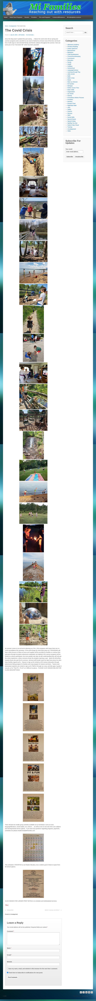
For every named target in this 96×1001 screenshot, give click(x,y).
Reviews (69, 101)
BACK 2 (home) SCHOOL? (52, 910)
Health (69, 64)
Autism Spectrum (72, 48)
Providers (34, 17)
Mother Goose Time (73, 88)
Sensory (69, 113)
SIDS (68, 115)
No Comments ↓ (30, 35)
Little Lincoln (71, 74)
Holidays (69, 66)
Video (69, 131)
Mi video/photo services (74, 17)
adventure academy (73, 44)
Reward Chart (71, 103)
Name (8, 950)
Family (69, 62)
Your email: (69, 149)
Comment (10, 931)
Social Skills (70, 117)
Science (69, 111)
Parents (27, 17)
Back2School (71, 50)
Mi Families (22, 35)
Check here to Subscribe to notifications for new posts (25, 975)
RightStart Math (71, 105)
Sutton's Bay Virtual (73, 125)
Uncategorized (12, 26)
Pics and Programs (44, 17)
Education (70, 60)
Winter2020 (10, 910)
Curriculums (70, 58)
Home (6, 17)
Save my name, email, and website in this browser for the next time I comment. (33, 971)
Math (68, 76)
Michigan (70, 86)
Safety (69, 109)
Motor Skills (70, 89)
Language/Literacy (72, 70)
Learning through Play (73, 72)
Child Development (72, 54)
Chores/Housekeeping (73, 56)
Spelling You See (72, 123)
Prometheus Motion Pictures (75, 97)
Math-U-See (70, 78)
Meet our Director (72, 82)
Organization (71, 91)
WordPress (90, 998)
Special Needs (71, 119)
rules (68, 107)
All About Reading (72, 46)
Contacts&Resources (59, 17)
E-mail (9, 957)
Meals (69, 80)
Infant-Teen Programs (16, 17)
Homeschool (71, 68)
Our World (70, 93)
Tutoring (69, 127)
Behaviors (70, 52)
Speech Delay (71, 121)
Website (9, 964)
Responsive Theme (77, 998)
